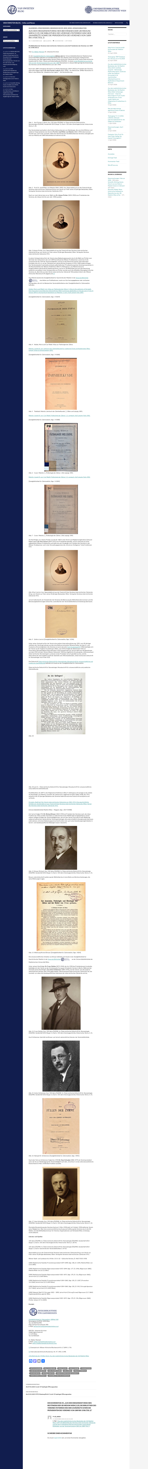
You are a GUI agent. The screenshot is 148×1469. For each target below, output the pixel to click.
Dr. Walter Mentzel (38, 52)
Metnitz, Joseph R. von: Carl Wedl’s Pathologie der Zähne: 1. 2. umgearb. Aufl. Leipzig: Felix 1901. (59, 415)
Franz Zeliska (62, 1368)
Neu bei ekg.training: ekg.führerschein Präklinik (116, 109)
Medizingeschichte (56, 28)
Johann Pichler (86, 1368)
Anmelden (111, 154)
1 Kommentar (58, 41)
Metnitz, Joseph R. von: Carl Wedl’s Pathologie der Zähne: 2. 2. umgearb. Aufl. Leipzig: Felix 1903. (59, 477)
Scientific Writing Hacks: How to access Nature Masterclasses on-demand (116, 184)
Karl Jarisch (68, 1370)
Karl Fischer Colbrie (55, 1370)
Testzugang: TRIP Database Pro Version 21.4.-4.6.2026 (116, 57)
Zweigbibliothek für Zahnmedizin (44, 56)
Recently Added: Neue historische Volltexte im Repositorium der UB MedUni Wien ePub (115, 192)
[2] (80, 647)
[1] (54, 273)
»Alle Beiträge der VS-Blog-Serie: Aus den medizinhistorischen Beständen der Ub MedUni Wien (59, 1356)
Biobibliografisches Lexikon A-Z (102, 22)
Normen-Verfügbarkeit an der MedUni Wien (11, 78)
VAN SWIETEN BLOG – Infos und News (19, 23)
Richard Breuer (35, 1373)
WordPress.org (113, 165)
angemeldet (57, 1438)
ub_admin (48, 41)
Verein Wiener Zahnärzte (38, 1375)
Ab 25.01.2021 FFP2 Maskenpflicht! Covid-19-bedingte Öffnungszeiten (61, 1393)
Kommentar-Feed (113, 161)
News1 (70, 28)
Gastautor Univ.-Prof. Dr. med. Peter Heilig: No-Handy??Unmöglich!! (116, 136)
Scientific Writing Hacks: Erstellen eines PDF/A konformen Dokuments (11, 84)
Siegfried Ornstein (48, 1373)
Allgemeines (33, 28)
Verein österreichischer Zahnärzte (67, 1373)
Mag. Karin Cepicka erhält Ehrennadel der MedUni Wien (116, 49)
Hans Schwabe (74, 1368)
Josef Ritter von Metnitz (38, 1370)
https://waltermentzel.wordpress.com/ (44, 1343)
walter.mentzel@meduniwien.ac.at (44, 1341)
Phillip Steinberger (80, 1370)
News (65, 28)
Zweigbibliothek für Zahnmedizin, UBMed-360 (43, 1319)
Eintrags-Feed (112, 158)
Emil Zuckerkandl (73, 647)
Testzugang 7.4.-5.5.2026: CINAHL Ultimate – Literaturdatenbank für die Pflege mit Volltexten (116, 118)
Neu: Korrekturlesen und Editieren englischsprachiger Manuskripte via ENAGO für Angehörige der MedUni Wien (11, 92)
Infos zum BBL (119, 22)
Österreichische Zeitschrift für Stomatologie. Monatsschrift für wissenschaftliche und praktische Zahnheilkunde (61, 662)
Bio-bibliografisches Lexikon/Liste (80, 22)
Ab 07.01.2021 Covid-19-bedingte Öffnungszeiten (61, 1385)
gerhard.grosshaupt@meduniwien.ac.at (46, 1326)
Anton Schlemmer (36, 1368)
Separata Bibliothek (80, 28)
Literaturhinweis (44, 28)
